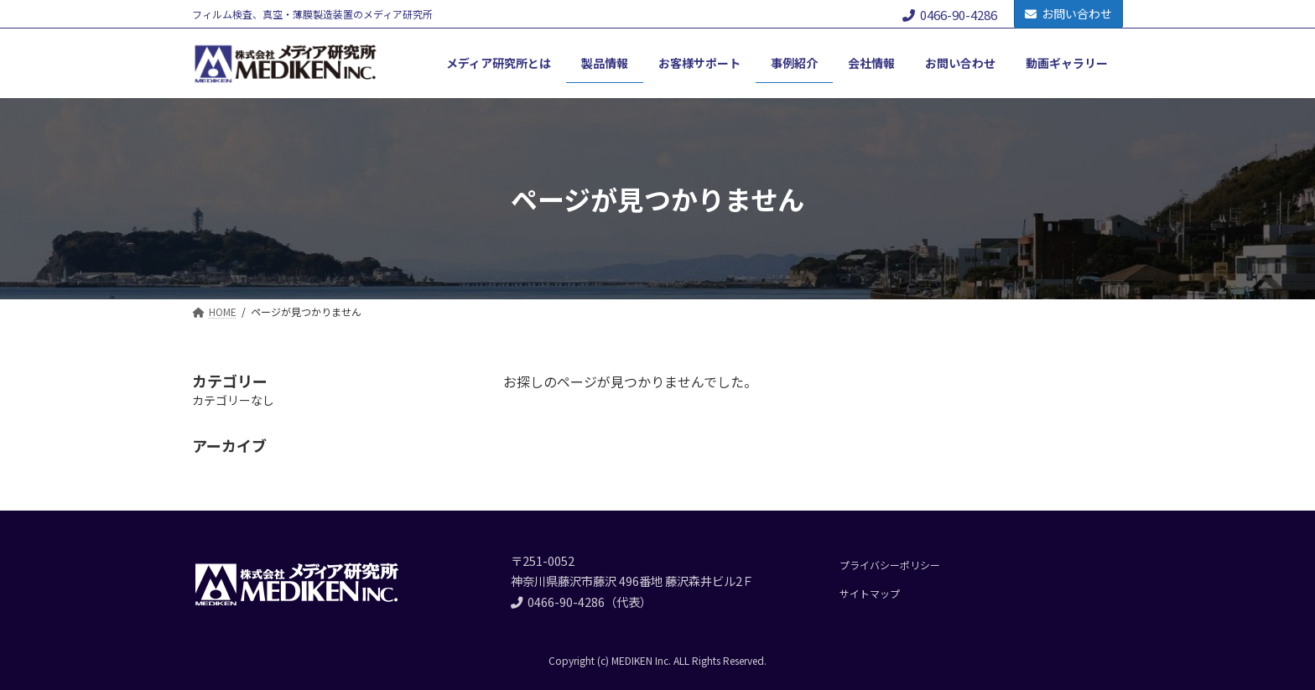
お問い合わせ (1068, 13)
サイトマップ (869, 593)
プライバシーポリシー (889, 565)
